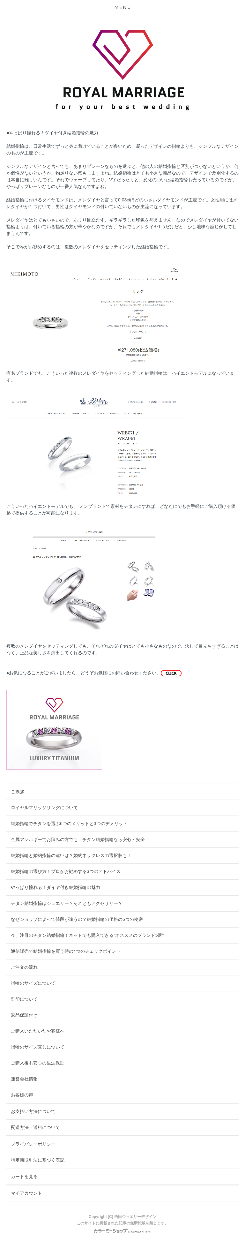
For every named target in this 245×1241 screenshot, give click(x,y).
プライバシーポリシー (33, 1144)
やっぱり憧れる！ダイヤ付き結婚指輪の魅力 (55, 887)
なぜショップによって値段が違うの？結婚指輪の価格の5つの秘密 (77, 919)
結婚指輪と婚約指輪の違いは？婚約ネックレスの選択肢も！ (71, 855)
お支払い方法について (33, 1111)
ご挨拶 (17, 791)
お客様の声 (22, 1094)
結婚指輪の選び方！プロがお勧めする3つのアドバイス (66, 871)
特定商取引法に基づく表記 (37, 1159)
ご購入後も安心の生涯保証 (37, 1062)
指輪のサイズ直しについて (37, 1046)
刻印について (24, 999)
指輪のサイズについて (33, 983)
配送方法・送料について (35, 1127)
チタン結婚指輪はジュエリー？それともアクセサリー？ (66, 903)
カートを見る (24, 1176)
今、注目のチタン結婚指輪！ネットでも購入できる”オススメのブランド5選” (87, 935)
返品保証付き (24, 1015)
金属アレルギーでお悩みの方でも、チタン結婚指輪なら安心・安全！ (80, 839)
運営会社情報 (24, 1078)
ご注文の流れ (24, 967)
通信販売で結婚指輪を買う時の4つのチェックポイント (66, 951)
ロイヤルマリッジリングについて (44, 807)
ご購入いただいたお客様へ (37, 1031)
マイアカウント (26, 1193)
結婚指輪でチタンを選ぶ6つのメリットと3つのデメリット (69, 823)
